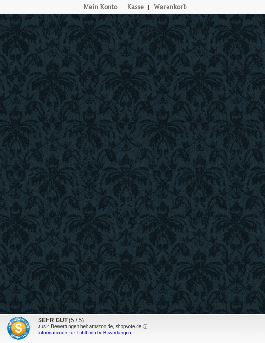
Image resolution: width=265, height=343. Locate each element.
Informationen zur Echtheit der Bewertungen (84, 332)
